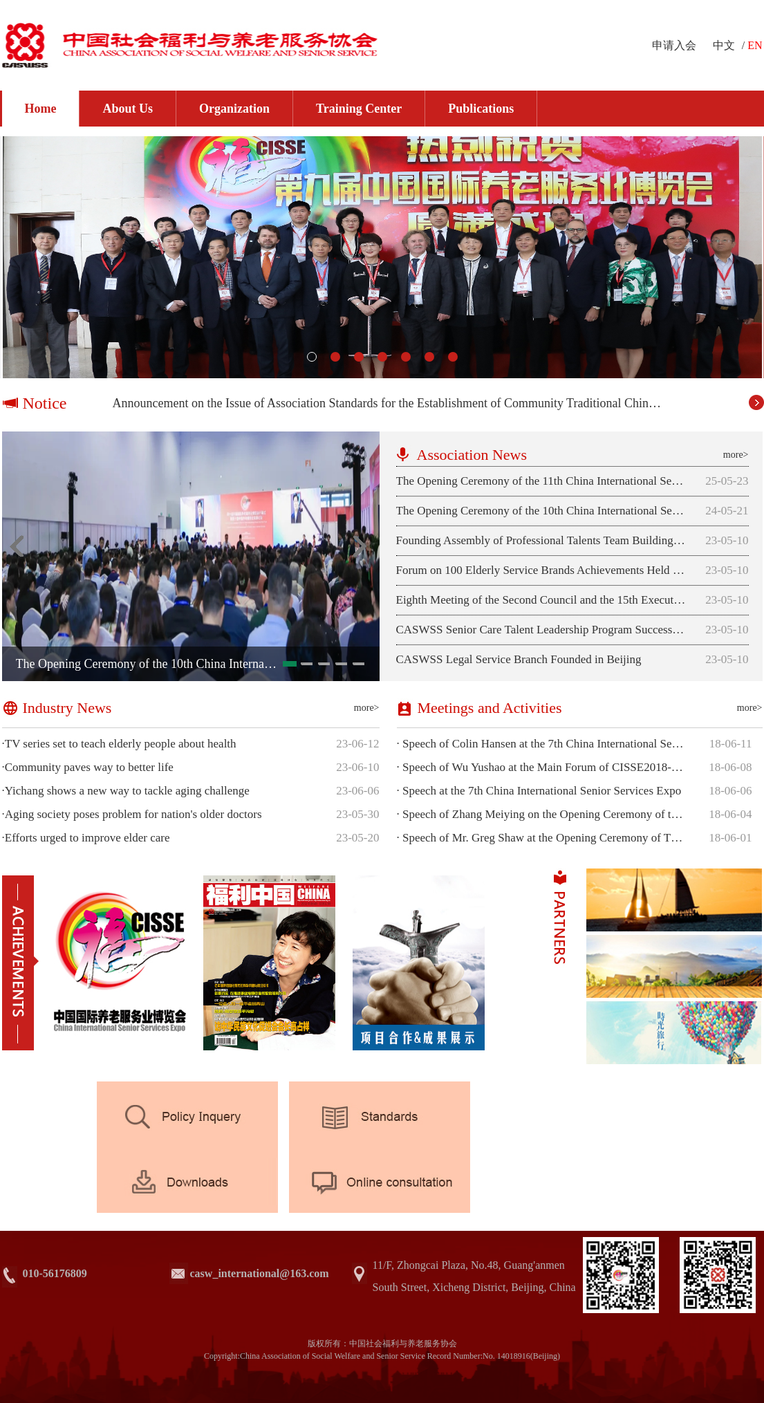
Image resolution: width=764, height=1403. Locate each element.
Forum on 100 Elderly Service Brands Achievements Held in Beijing (541, 570)
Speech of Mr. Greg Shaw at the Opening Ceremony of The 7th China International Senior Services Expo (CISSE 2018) (542, 838)
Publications (481, 108)
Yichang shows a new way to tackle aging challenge (126, 791)
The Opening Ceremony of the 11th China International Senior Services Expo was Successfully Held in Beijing (541, 480)
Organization (234, 108)
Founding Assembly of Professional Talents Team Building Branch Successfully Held (541, 540)
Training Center (359, 108)
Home (41, 108)
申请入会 (674, 45)
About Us (127, 108)
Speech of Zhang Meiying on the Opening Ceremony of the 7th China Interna (542, 814)
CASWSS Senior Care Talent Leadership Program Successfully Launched (541, 629)
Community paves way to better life (88, 767)
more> (736, 454)
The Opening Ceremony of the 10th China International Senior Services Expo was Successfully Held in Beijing (541, 510)
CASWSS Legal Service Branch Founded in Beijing (519, 659)
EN (754, 45)
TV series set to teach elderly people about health (119, 744)
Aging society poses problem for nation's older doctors (132, 814)
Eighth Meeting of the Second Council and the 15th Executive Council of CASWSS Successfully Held (541, 599)
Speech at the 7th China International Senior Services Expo (539, 791)
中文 (724, 45)
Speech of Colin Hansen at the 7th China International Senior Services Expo (542, 744)
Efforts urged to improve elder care (86, 838)
